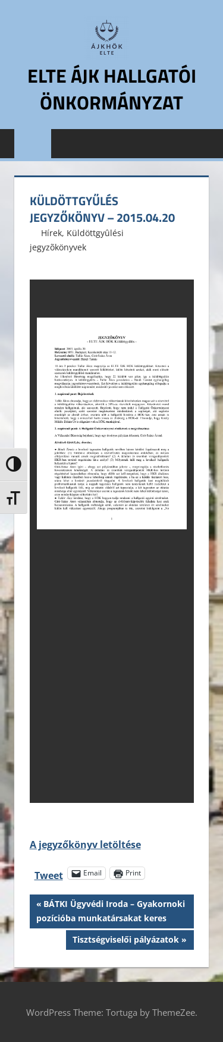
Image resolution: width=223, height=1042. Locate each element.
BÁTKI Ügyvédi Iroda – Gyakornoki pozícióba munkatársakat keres (110, 910)
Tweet (48, 873)
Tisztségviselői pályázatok (125, 941)
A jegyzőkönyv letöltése (85, 844)
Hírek (51, 232)
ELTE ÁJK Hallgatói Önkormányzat (111, 89)
